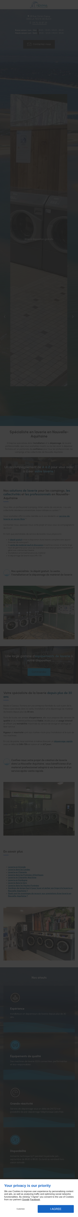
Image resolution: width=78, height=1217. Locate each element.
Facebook (35, 1199)
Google (25, 1199)
